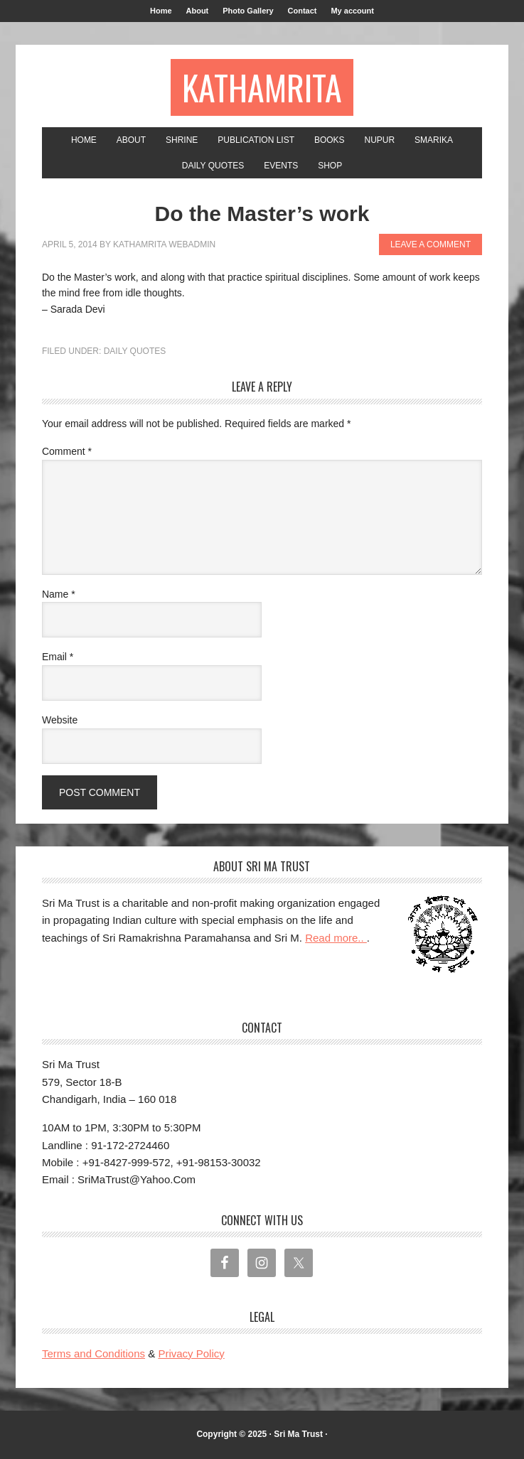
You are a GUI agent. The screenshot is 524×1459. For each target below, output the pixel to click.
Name (58, 594)
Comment (67, 451)
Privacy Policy (191, 1353)
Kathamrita (262, 87)
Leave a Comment (430, 244)
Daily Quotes (135, 351)
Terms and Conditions (93, 1353)
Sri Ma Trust (298, 1434)
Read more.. (336, 938)
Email (57, 656)
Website (59, 720)
